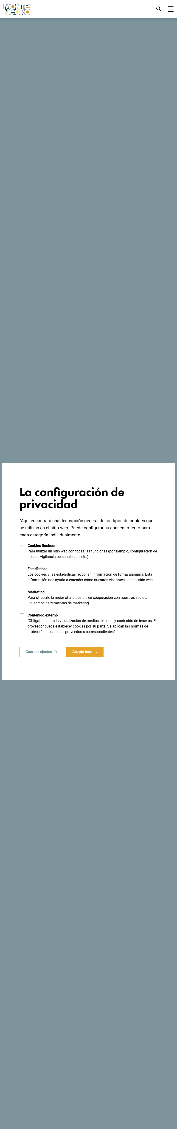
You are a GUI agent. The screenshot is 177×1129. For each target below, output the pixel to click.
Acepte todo (82, 652)
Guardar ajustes (38, 652)
